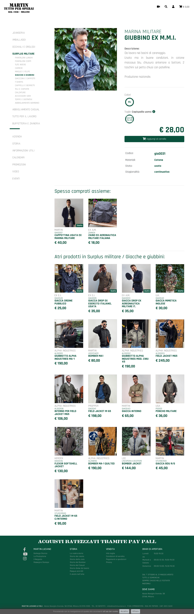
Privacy (109, 562)
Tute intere (20, 64)
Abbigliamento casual (26, 109)
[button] (166, 7)
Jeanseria (18, 33)
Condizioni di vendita (115, 556)
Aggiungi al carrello (154, 139)
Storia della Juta (77, 559)
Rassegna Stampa (41, 562)
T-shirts (19, 81)
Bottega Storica (40, 553)
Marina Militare (143, 31)
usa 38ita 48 (129, 118)
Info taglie (110, 553)
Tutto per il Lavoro (24, 116)
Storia (16, 143)
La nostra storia (76, 553)
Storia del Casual (77, 565)
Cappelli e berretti (25, 85)
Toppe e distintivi (23, 99)
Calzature (20, 92)
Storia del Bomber (78, 562)
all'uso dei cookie (110, 611)
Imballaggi (19, 40)
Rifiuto (135, 611)
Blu (129, 102)
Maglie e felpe (22, 71)
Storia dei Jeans (77, 556)
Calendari (18, 157)
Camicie (19, 68)
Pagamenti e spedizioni (116, 559)
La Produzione (40, 556)
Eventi (16, 178)
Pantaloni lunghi (24, 57)
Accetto (124, 611)
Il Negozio (38, 559)
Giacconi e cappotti (25, 78)
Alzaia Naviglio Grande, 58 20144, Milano (158, 573)
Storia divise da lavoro (79, 568)
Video (15, 171)
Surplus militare (23, 54)
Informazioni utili (23, 150)
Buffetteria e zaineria (26, 123)
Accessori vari (23, 95)
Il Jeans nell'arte (77, 574)
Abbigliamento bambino (27, 102)
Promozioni (19, 164)
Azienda (17, 136)
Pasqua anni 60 (76, 571)
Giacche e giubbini (24, 75)
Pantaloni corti (23, 61)
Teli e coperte (22, 89)
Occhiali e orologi (23, 47)
